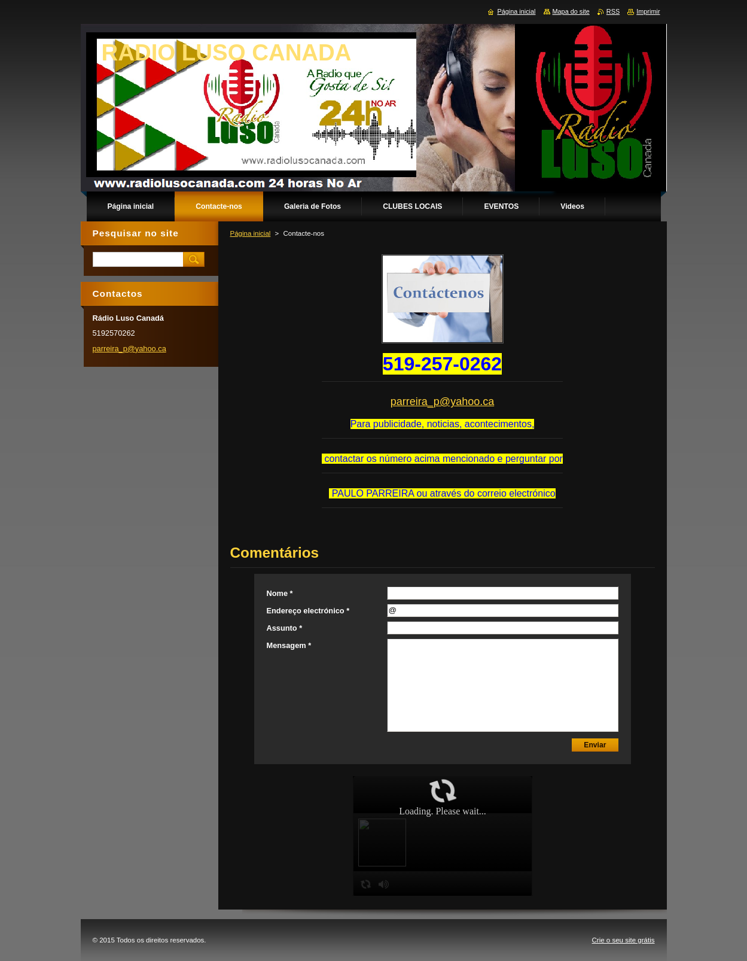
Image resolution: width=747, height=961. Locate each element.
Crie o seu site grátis (623, 940)
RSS (613, 11)
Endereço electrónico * (308, 610)
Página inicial (250, 233)
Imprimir (648, 11)
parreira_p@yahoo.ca (442, 401)
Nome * (280, 593)
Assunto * (285, 628)
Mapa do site (571, 11)
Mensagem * (289, 645)
